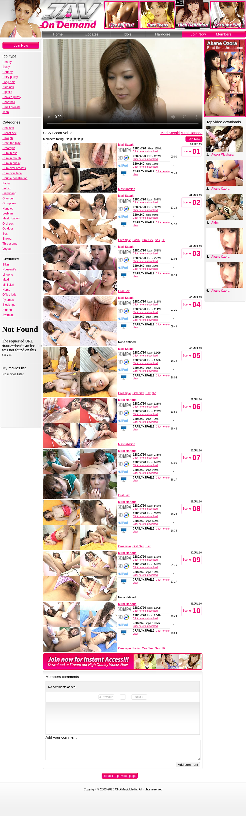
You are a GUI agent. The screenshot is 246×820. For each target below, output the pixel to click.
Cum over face (12, 173)
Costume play (11, 143)
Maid (5, 279)
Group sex (9, 203)
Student (7, 310)
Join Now (198, 34)
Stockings (8, 304)
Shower (7, 238)
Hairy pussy (10, 77)
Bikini (6, 264)
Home (58, 34)
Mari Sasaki (170, 133)
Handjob (8, 208)
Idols (128, 34)
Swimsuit (8, 315)
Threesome (9, 243)
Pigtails (7, 92)
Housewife (9, 269)
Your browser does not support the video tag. (122, 84)
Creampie (8, 148)
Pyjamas (8, 300)
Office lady (9, 294)
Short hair (8, 102)
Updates (92, 34)
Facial (6, 183)
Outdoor (7, 228)
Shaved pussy (11, 97)
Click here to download (145, 151)
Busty (6, 67)
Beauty (7, 62)
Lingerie (7, 274)
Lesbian (7, 213)
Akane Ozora (220, 188)
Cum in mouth (11, 158)
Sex (5, 233)
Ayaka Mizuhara (222, 154)
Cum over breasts (14, 168)
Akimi (215, 222)
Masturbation (10, 218)
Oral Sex (148, 240)
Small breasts (11, 107)
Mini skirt (8, 284)
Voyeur (7, 248)
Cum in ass (9, 153)
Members (223, 34)
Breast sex (9, 133)
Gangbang (9, 193)
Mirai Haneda (191, 133)
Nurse (6, 289)
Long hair (8, 82)
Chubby (7, 72)
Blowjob (7, 138)
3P (163, 240)
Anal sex (8, 128)
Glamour (8, 198)
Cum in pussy (11, 163)
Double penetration (14, 178)
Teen (5, 112)
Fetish (6, 188)
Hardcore (162, 34)
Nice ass (8, 87)
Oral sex (8, 223)
